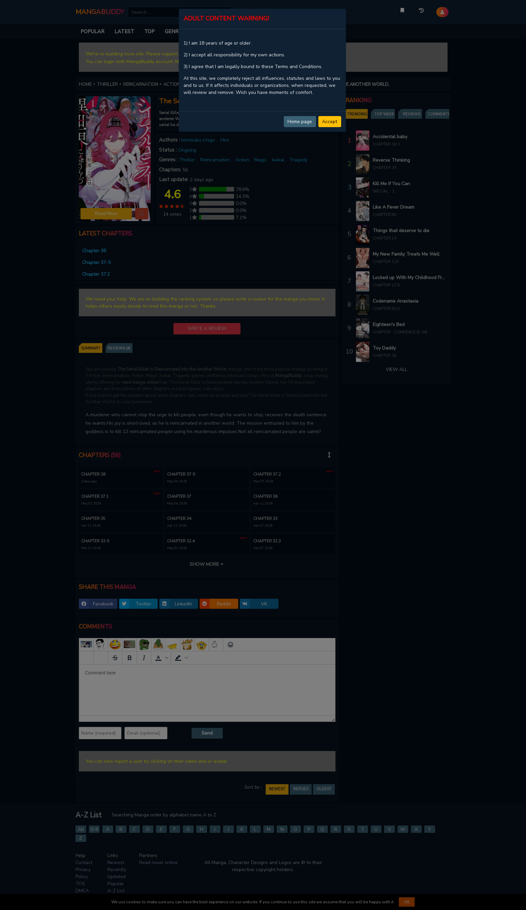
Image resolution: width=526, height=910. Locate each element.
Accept (329, 121)
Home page (299, 121)
